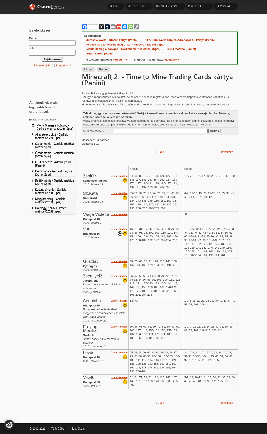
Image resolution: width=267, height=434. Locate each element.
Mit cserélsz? (136, 6)
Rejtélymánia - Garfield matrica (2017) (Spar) (52, 182)
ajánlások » (172, 59)
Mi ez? (113, 6)
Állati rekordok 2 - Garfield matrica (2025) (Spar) (49, 136)
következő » (228, 151)
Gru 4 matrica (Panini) (181, 49)
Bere (50, 7)
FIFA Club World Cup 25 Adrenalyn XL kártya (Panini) (180, 40)
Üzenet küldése (119, 176)
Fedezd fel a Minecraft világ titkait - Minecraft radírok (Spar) (126, 44)
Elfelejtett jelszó (43, 65)
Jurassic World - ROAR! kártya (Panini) (112, 40)
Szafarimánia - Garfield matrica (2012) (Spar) (52, 145)
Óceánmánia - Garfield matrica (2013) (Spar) (52, 154)
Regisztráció (196, 6)
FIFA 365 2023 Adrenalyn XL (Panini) (51, 164)
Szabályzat (78, 428)
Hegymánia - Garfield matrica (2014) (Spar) (51, 173)
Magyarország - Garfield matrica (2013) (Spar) (48, 200)
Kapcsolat (223, 6)
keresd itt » (120, 59)
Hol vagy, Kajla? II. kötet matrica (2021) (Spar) (48, 209)
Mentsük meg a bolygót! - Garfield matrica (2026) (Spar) (52, 127)
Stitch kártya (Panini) (100, 53)
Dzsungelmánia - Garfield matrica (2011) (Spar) (49, 191)
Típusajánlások (167, 6)
